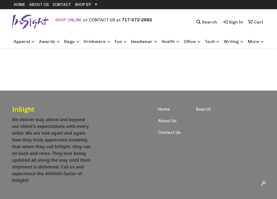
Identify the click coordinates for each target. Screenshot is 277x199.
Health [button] (168, 41)
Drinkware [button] (95, 41)
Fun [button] (118, 41)
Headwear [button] (142, 41)
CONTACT (61, 4)
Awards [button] (47, 41)
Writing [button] (231, 41)
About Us (167, 120)
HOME (19, 4)
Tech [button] (210, 41)
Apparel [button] (22, 41)
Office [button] (190, 41)
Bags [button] (69, 41)
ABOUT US (39, 4)
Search (203, 109)
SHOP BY (83, 4)
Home (164, 109)
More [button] (253, 41)
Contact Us (169, 132)
